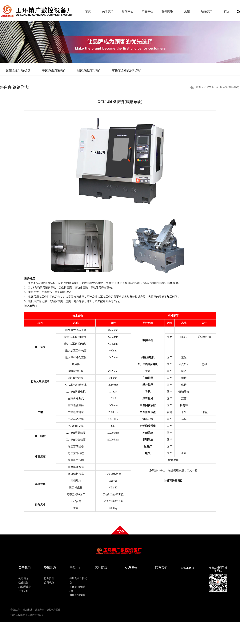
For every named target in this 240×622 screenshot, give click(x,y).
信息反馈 (131, 567)
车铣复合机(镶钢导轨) (126, 70)
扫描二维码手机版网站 (218, 569)
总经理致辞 (24, 586)
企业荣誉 (23, 582)
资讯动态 (50, 567)
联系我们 (161, 567)
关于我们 (24, 567)
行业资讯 (49, 578)
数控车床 (39, 609)
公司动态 (49, 582)
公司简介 (23, 578)
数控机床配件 (53, 609)
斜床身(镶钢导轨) (88, 70)
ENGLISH (187, 567)
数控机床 (28, 609)
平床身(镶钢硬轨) (53, 70)
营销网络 (101, 567)
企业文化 (23, 590)
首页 (198, 87)
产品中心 (209, 87)
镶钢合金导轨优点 (18, 70)
